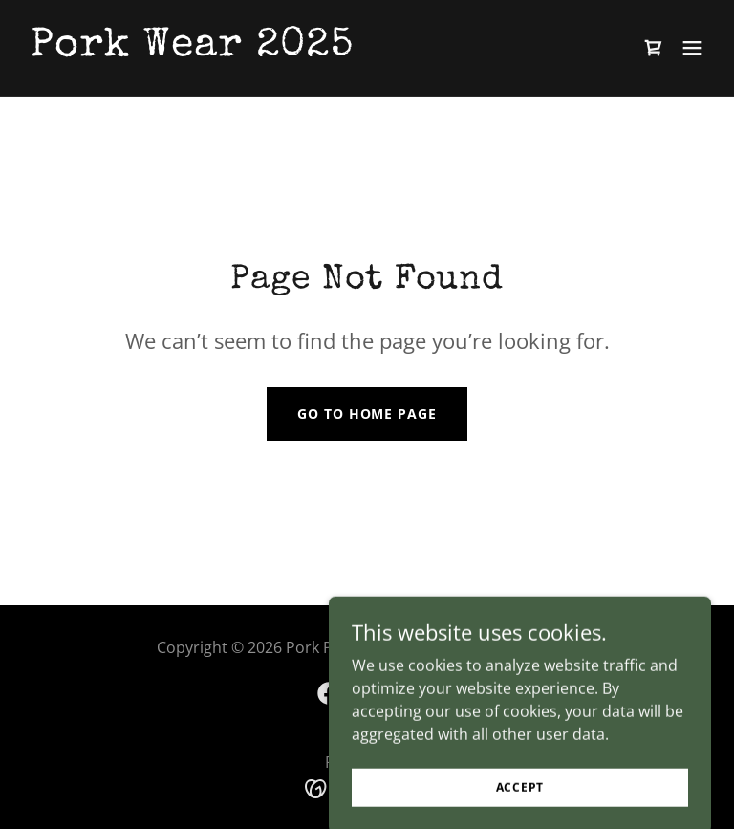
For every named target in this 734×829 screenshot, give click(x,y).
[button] (692, 48)
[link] (192, 49)
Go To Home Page (366, 413)
